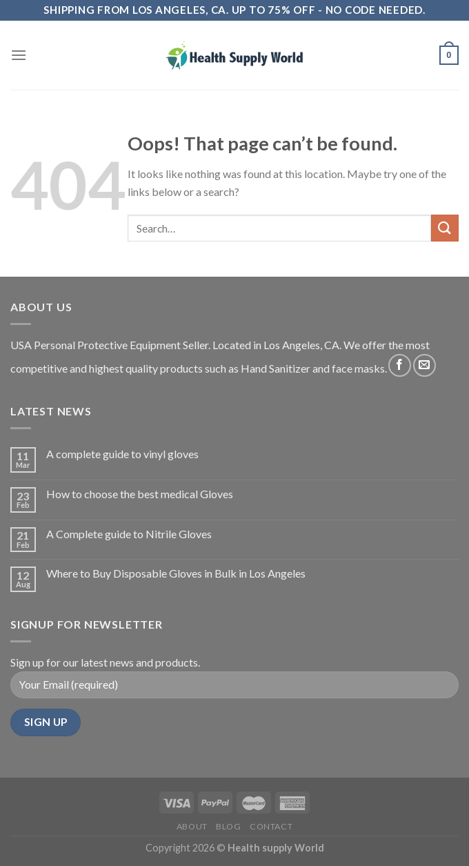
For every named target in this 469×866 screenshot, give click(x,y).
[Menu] (18, 55)
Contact (271, 826)
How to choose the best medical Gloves (139, 493)
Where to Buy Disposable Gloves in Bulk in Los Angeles (176, 573)
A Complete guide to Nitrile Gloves (129, 533)
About (192, 826)
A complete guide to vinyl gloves (122, 453)
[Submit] (445, 228)
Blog (228, 826)
